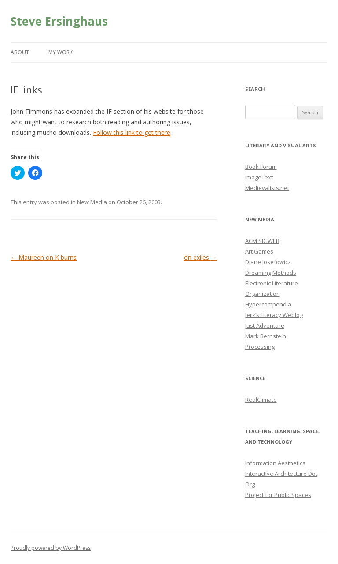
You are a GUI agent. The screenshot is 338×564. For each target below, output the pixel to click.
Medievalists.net (267, 188)
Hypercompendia (268, 304)
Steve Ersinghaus (59, 21)
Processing (260, 347)
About (20, 52)
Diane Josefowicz (268, 262)
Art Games (259, 251)
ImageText (259, 177)
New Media (92, 202)
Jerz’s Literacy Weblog (274, 315)
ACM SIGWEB (262, 241)
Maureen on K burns (44, 257)
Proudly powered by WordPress (51, 548)
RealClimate (261, 399)
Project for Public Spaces (278, 495)
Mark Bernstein (265, 336)
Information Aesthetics (275, 463)
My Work (60, 52)
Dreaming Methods (270, 272)
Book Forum (261, 167)
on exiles (200, 257)
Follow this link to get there (131, 132)
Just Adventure (264, 325)
